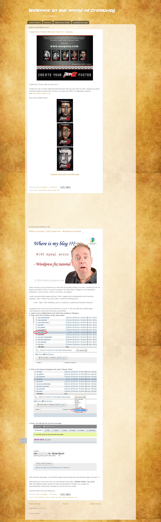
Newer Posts (34, 504)
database (41, 497)
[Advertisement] (65, 209)
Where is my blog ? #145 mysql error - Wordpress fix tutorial (55, 231)
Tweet (22, 439)
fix (49, 497)
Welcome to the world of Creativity (71, 11)
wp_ (76, 497)
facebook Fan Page (80, 22)
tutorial (64, 497)
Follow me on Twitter (62, 22)
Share (22, 442)
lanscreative (43, 190)
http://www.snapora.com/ (42, 93)
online (49, 190)
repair (53, 497)
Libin (37, 187)
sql (56, 497)
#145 (35, 497)
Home (65, 504)
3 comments (53, 494)
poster (54, 190)
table (59, 497)
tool (58, 190)
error (46, 497)
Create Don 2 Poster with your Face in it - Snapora (51, 32)
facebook (48, 22)
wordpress (70, 497)
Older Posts (95, 504)
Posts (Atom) (42, 508)
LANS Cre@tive (35, 22)
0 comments (53, 187)
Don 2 (36, 190)
